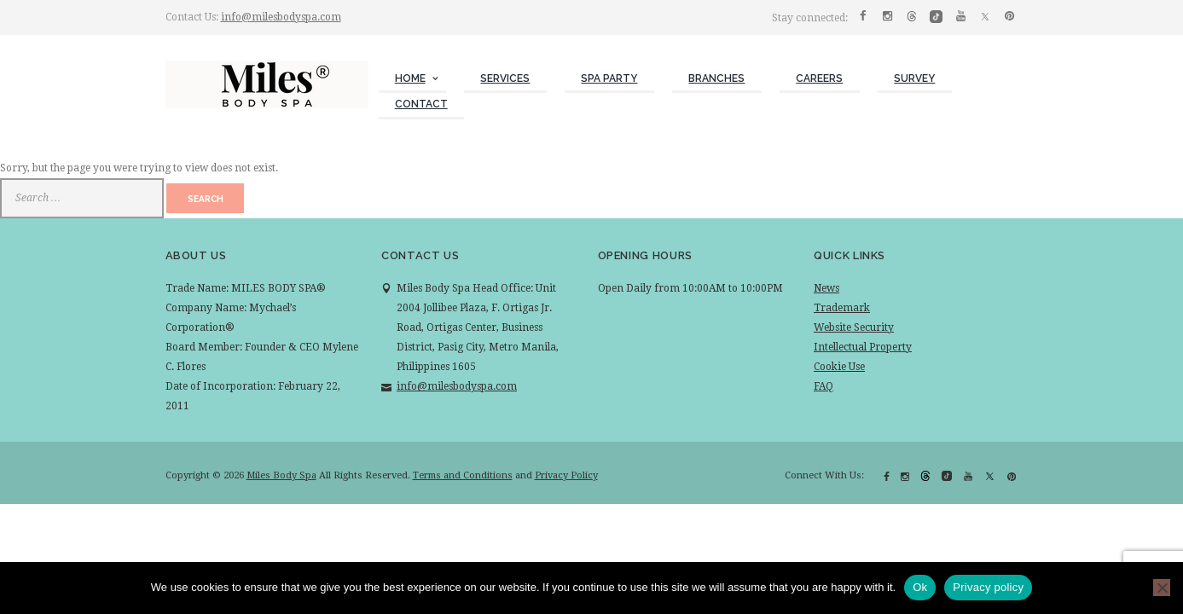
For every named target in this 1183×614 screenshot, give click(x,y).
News (826, 288)
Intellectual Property (863, 347)
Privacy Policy (566, 475)
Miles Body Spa (281, 475)
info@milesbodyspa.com (281, 17)
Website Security (854, 327)
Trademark (842, 308)
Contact (421, 104)
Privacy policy (988, 587)
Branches (716, 78)
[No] (1161, 587)
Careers (819, 78)
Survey (914, 78)
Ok (920, 587)
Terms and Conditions (463, 475)
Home (410, 78)
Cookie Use (839, 367)
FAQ (823, 386)
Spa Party (609, 78)
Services (505, 78)
